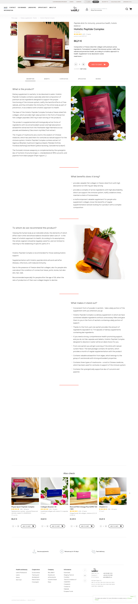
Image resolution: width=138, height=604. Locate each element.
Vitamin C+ (103, 507)
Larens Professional (21, 572)
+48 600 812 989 (108, 575)
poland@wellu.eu (107, 577)
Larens (18, 575)
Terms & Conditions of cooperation (70, 581)
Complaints (67, 584)
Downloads (67, 572)
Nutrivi (18, 577)
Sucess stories (36, 572)
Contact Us (67, 586)
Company (51, 569)
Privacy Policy (31, 600)
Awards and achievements (52, 576)
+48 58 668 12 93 (107, 573)
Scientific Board (52, 579)
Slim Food (18, 579)
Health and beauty (21, 569)
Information (67, 569)
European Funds (68, 591)
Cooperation (36, 569)
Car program (35, 582)
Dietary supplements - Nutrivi (29, 18)
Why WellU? (51, 572)
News (49, 582)
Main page (14, 18)
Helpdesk (66, 589)
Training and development (35, 576)
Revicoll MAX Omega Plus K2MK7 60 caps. (83, 508)
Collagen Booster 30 (48, 507)
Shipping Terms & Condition (69, 576)
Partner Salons (36, 579)
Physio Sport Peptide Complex (22, 507)
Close (133, 596)
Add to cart (99, 65)
